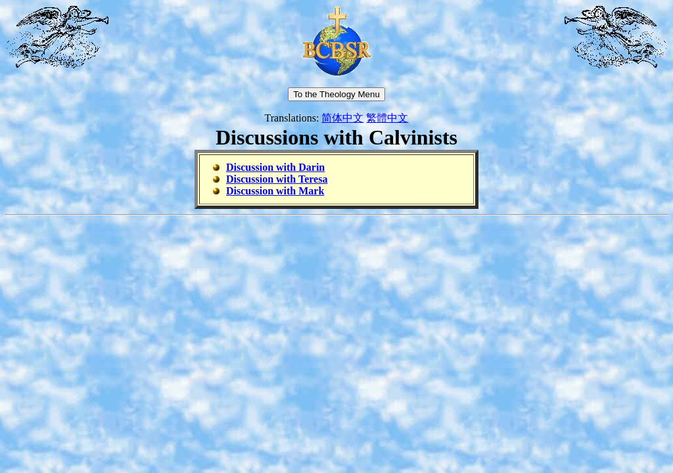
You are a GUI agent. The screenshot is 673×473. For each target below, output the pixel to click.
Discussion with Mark (275, 190)
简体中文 (342, 118)
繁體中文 (387, 118)
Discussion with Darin (275, 167)
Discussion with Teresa (276, 179)
